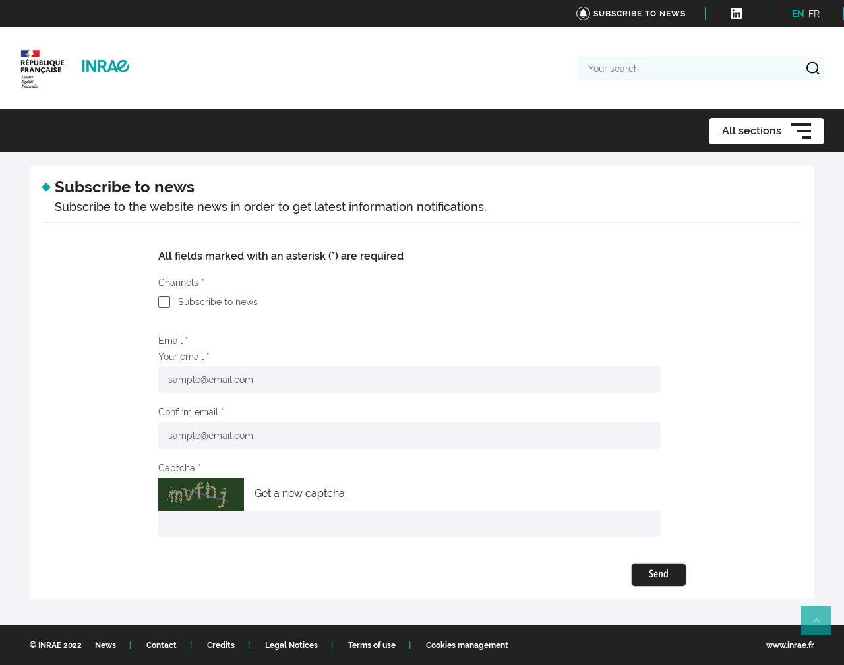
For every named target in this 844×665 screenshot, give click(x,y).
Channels (178, 282)
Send (659, 574)
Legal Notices (291, 645)
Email (170, 340)
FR (814, 14)
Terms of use (372, 645)
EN (798, 14)
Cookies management (467, 645)
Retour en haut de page (821, 626)
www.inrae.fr (790, 645)
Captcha (176, 468)
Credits (221, 645)
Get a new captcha (300, 493)
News (105, 645)
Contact (161, 645)
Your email (181, 356)
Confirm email (188, 412)
